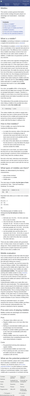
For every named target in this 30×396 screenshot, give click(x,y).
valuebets (24, 272)
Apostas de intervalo (16, 4)
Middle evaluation (9, 29)
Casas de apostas (13, 377)
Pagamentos (4, 389)
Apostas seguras (7, 4)
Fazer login (26, 1)
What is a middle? (9, 24)
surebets (17, 46)
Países (12, 386)
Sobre (22, 384)
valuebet (21, 43)
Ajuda (2, 381)
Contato (2, 376)
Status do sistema (23, 377)
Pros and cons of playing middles (13, 31)
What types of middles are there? (13, 28)
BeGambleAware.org (6, 395)
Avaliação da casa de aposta (14, 381)
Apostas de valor (25, 4)
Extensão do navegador (23, 381)
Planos (2, 386)
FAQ (1, 384)
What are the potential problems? (13, 33)
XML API (12, 389)
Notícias (2, 379)
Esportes (12, 384)
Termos (22, 386)
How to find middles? (10, 26)
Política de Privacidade (23, 390)
